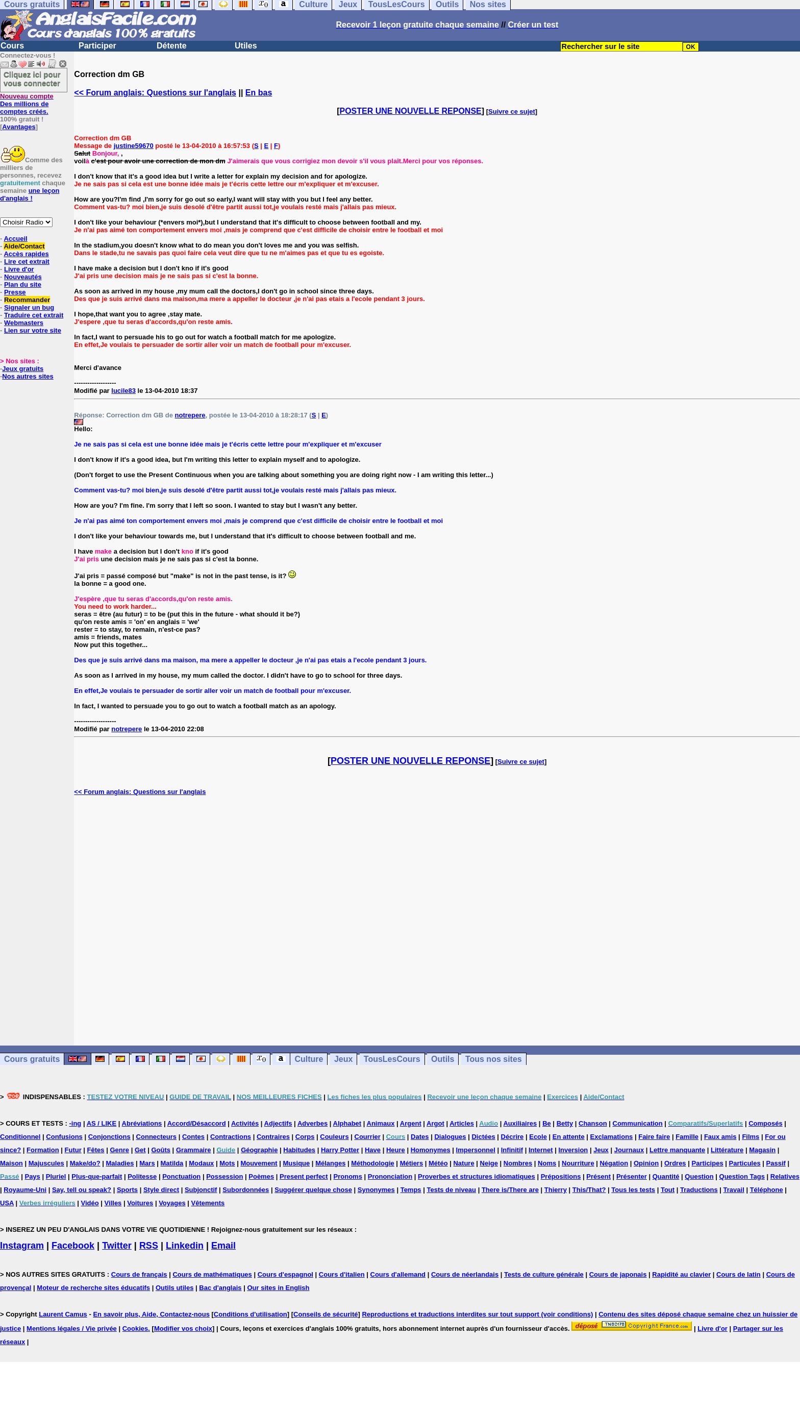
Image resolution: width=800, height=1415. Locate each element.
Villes (113, 1203)
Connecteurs (156, 1136)
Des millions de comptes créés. (27, 103)
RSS (148, 1245)
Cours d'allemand (398, 1274)
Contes (193, 1136)
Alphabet (347, 1123)
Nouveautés (23, 277)
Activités (245, 1123)
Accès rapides (26, 254)
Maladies (120, 1163)
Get (140, 1150)
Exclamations (611, 1136)
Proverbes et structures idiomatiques (476, 1176)
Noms (547, 1163)
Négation (613, 1163)
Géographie (259, 1150)
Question (699, 1176)
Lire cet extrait (26, 261)
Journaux (629, 1150)
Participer (97, 45)
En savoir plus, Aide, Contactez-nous (151, 1314)
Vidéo (90, 1203)
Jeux (343, 1059)
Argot (435, 1123)
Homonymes (431, 1150)
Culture (308, 1059)
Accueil (15, 238)
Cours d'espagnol (285, 1274)
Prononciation (390, 1176)
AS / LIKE (102, 1123)
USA (7, 1203)
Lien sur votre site (32, 330)
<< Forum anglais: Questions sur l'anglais (155, 92)
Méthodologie (372, 1163)
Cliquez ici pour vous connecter (32, 78)
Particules (745, 1163)
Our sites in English (278, 1288)
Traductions (699, 1190)
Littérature (727, 1150)
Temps (411, 1190)
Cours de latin (738, 1274)
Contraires (273, 1136)
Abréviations (142, 1123)
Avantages (18, 127)
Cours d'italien (342, 1274)
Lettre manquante (677, 1150)
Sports (127, 1190)
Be (546, 1123)
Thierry (555, 1190)
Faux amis (720, 1136)
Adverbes (312, 1123)
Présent (598, 1176)
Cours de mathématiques (212, 1274)
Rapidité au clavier (681, 1274)
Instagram (22, 1245)
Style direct (161, 1190)
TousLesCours (392, 1059)
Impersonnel (475, 1150)
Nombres (518, 1163)
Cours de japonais (618, 1274)
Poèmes (261, 1176)
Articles (461, 1123)
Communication (638, 1123)
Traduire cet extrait (33, 315)
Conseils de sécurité (325, 1314)
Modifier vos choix (183, 1328)
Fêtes (96, 1150)
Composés (765, 1123)
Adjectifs (278, 1123)
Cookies (135, 1328)
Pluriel (56, 1176)
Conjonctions (109, 1136)
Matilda (172, 1163)
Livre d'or (19, 269)
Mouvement (258, 1163)
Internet (541, 1150)
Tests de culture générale (544, 1274)
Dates (420, 1136)
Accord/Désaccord (196, 1123)
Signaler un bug (29, 307)
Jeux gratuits (22, 369)
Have (373, 1150)
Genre (119, 1150)
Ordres (675, 1163)
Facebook (73, 1245)
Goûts (160, 1150)
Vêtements (208, 1203)
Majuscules (46, 1163)
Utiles (246, 45)
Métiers (411, 1163)
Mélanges (330, 1163)
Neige (489, 1163)
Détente (172, 45)
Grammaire (193, 1150)
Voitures (140, 1203)
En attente (569, 1136)
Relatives (784, 1176)
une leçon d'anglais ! (29, 194)
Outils (442, 1059)
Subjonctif (201, 1190)
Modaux (201, 1163)
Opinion (646, 1163)
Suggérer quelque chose (313, 1190)
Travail (733, 1190)
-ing (75, 1123)
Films (750, 1136)
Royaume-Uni (25, 1190)
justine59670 (134, 146)
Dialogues (450, 1136)
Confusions (64, 1136)
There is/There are (510, 1190)
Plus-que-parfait (96, 1176)
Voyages (172, 1203)
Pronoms (348, 1176)
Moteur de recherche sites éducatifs (93, 1288)
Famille (687, 1136)
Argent (410, 1123)
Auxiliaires (520, 1123)
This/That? (589, 1190)
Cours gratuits (32, 1059)
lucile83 (123, 390)
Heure (395, 1150)
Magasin (762, 1150)
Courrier (368, 1136)
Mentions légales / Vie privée (72, 1328)
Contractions (230, 1136)
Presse (15, 292)
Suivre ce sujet (511, 111)
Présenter (631, 1176)
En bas (258, 92)
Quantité (666, 1176)
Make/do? (85, 1163)
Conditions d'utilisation (250, 1314)
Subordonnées (245, 1190)
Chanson (593, 1123)
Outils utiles (174, 1288)
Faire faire (654, 1136)
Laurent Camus (63, 1314)
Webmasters (23, 323)
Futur (73, 1150)
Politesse (142, 1176)
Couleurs (334, 1136)
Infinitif (512, 1150)
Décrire (512, 1136)
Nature (463, 1163)
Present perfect (304, 1176)
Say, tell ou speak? (81, 1190)
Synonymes (376, 1190)
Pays (32, 1176)
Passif (776, 1163)
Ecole (538, 1136)
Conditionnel (20, 1136)
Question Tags (742, 1176)
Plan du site (22, 284)
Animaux (381, 1123)
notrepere (190, 415)
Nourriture (578, 1163)
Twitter (117, 1245)
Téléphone (766, 1190)
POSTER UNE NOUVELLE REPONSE (411, 111)
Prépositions (561, 1176)
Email (223, 1245)
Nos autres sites (27, 376)
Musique (296, 1163)
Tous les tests (633, 1190)
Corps (305, 1136)
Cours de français (139, 1274)
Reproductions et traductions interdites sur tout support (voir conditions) (477, 1314)
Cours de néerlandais (464, 1274)
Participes (707, 1163)
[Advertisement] (437, 920)
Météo (438, 1163)
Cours (12, 45)
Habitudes (299, 1150)
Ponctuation (181, 1176)
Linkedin (185, 1245)
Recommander (27, 300)
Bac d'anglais (220, 1288)
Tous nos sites (493, 1059)
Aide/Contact (24, 246)
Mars (147, 1163)
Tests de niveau (451, 1190)
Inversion (573, 1150)
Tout (667, 1190)
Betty (565, 1123)
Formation (43, 1150)
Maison (11, 1163)
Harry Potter (340, 1150)
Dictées (483, 1136)
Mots (227, 1163)
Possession (224, 1176)
